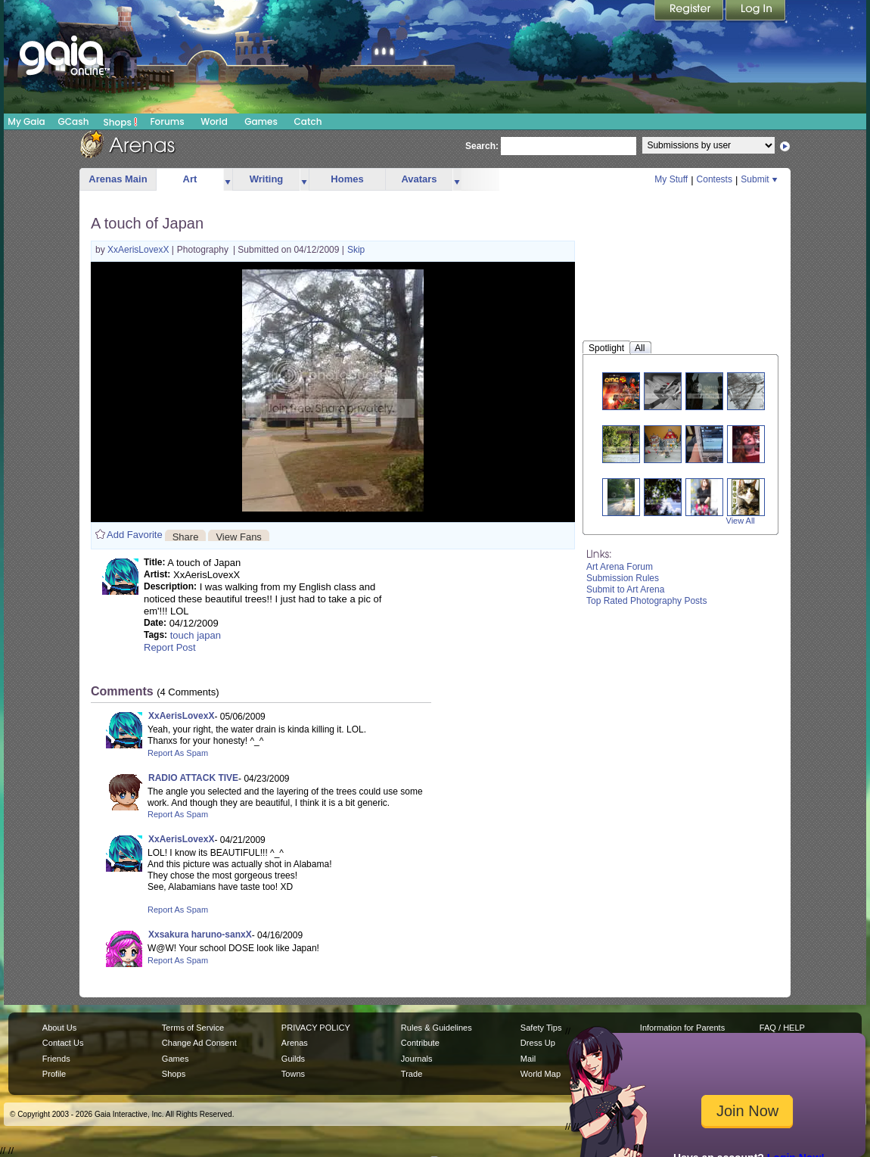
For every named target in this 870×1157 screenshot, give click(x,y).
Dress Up (537, 1042)
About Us (59, 1027)
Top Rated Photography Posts (646, 601)
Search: (482, 146)
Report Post (170, 647)
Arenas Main (118, 179)
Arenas (294, 1042)
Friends (56, 1058)
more (227, 180)
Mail (528, 1058)
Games (261, 121)
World (214, 121)
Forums (167, 121)
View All (740, 520)
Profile (54, 1073)
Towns (293, 1073)
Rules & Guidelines (436, 1027)
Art (190, 179)
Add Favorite (135, 534)
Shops (121, 121)
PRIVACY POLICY (315, 1027)
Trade (411, 1073)
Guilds (293, 1058)
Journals (417, 1058)
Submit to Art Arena (625, 589)
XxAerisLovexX (139, 249)
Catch (308, 121)
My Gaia (26, 121)
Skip (356, 249)
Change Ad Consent (199, 1042)
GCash (73, 121)
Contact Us (63, 1042)
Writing (267, 179)
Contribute (420, 1042)
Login (756, 11)
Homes (347, 179)
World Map (540, 1073)
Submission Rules (622, 578)
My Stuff (671, 179)
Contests (714, 179)
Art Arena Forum (619, 566)
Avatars (419, 179)
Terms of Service (193, 1027)
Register (690, 11)
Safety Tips (541, 1027)
